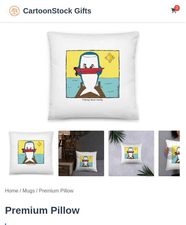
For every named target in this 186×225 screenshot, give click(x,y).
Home (11, 190)
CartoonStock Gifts (50, 11)
